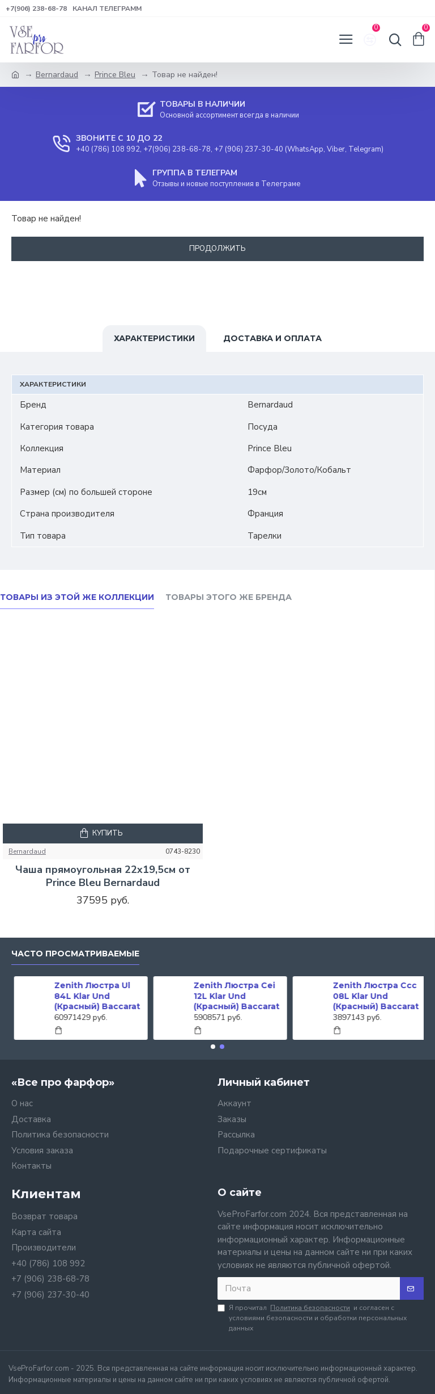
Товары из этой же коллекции (77, 597)
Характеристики (154, 338)
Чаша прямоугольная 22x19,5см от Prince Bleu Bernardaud (102, 876)
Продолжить (217, 248)
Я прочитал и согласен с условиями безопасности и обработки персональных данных (312, 1318)
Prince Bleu (115, 74)
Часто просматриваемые (75, 954)
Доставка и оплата (272, 338)
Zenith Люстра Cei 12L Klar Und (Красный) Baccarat (234, 995)
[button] (213, 1046)
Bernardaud (57, 74)
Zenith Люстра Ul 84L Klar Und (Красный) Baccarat (95, 995)
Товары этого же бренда (228, 597)
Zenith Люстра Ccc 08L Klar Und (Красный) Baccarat (373, 995)
